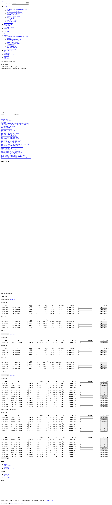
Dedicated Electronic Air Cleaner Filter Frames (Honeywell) (15, 123)
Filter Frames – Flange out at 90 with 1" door (12, 147)
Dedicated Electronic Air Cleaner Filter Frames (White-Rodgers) (16, 125)
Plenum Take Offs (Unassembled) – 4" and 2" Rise (13, 155)
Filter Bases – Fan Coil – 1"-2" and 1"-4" (11, 133)
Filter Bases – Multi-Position (8, 134)
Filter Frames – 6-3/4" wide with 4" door (11, 142)
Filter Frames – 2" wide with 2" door (10, 137)
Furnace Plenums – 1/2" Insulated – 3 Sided (11, 152)
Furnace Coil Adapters (6, 148)
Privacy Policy (49, 500)
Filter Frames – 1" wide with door (9, 136)
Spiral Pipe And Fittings (12, 14)
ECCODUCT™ (11, 17)
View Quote (7, 31)
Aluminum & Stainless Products (15, 13)
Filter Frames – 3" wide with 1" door (10, 138)
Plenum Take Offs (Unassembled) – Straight (11, 156)
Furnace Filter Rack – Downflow (9, 149)
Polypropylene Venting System (14, 12)
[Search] (19, 4)
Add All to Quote (5, 299)
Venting (9, 10)
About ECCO (7, 25)
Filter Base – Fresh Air (6, 129)
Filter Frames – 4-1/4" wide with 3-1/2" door (12, 140)
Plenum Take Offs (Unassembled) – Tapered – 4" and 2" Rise (16, 158)
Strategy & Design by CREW (17, 503)
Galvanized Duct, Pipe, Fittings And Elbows (17, 9)
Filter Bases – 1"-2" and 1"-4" (8, 130)
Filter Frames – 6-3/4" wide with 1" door (11, 141)
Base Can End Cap (5, 119)
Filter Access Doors (5, 127)
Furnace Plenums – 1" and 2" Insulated (10, 151)
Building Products (11, 18)
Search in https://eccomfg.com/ (6, 3)
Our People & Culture (9, 27)
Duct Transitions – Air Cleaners (8, 126)
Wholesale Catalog (11, 21)
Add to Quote (103, 307)
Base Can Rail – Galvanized (7, 120)
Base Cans (3, 122)
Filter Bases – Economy (6, 131)
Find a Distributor (8, 24)
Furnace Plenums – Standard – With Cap (10, 154)
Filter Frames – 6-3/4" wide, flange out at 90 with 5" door (15, 144)
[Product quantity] (85, 308)
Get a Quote (7, 477)
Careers (5, 30)
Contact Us (6, 28)
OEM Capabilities (8, 23)
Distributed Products (12, 20)
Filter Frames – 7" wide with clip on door (11, 145)
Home (5, 6)
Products (6, 7)
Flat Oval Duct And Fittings (13, 16)
